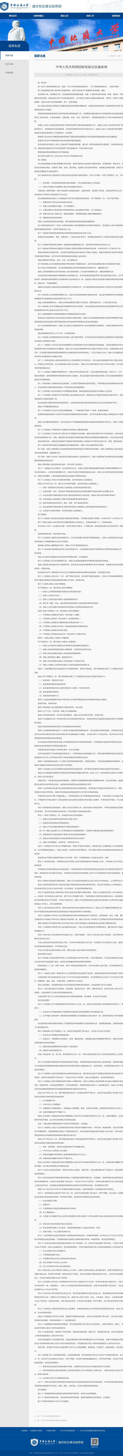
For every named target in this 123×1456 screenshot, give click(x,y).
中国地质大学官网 (36, 1430)
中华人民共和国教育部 (67, 1430)
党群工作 (90, 16)
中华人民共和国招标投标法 (50, 1416)
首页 (118, 56)
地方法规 (9, 64)
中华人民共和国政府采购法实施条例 (54, 1420)
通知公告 (64, 16)
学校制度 (9, 73)
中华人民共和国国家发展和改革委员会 (92, 1430)
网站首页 (13, 16)
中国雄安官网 (50, 1430)
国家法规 (9, 55)
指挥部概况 (39, 16)
